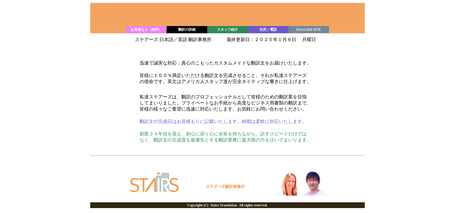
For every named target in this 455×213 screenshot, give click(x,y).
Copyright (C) (197, 205)
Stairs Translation (223, 205)
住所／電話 (268, 29)
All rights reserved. (253, 205)
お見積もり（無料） (146, 29)
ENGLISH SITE (308, 29)
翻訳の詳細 (187, 29)
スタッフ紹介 (227, 29)
